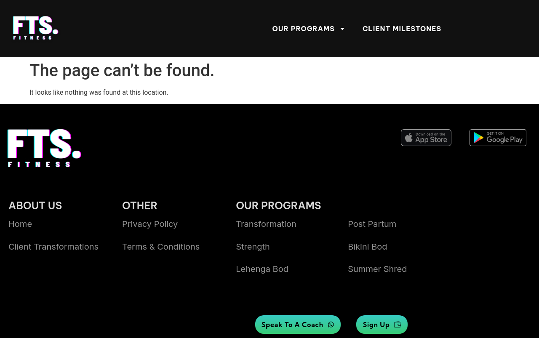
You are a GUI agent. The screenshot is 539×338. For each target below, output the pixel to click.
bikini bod (367, 247)
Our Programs (309, 28)
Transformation (266, 224)
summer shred (377, 269)
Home (20, 224)
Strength (253, 247)
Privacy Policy (150, 224)
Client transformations (53, 247)
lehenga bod (262, 269)
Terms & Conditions (161, 247)
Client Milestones (402, 28)
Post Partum (372, 224)
